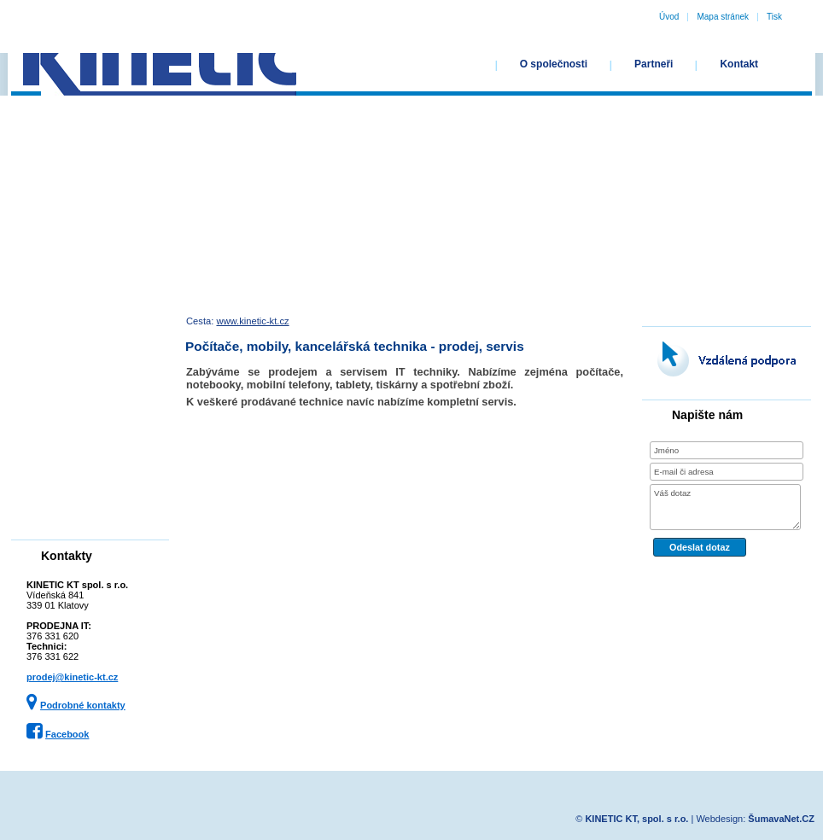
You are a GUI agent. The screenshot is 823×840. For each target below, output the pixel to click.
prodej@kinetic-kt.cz (72, 677)
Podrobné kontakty (82, 705)
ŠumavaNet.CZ (781, 819)
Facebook (67, 734)
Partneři (653, 64)
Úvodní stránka (436, 64)
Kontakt (739, 64)
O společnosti (553, 64)
